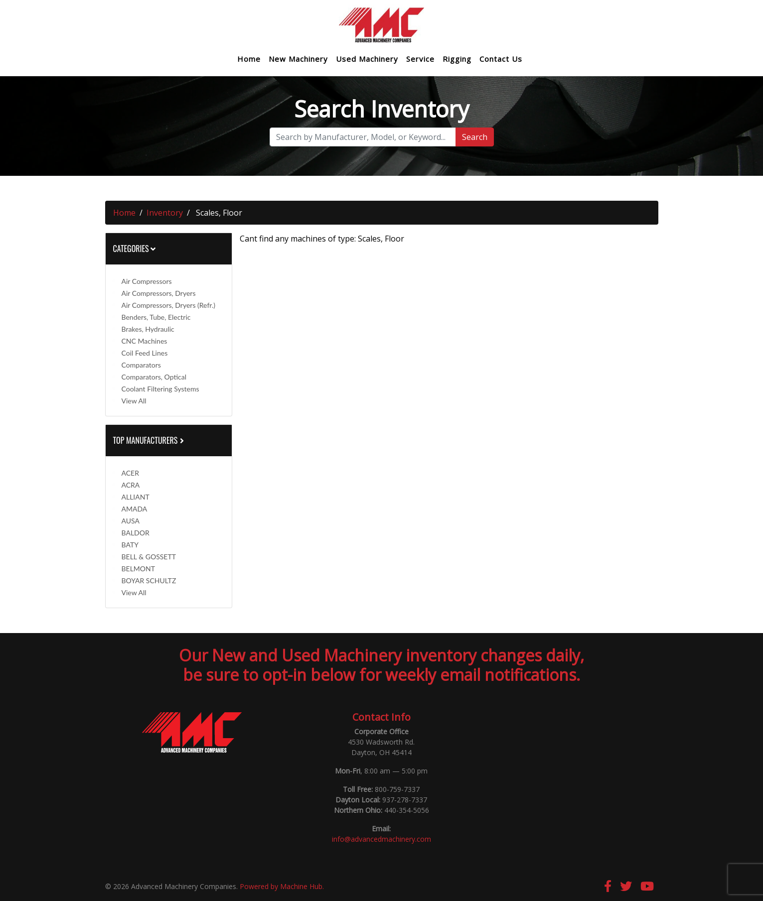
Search (474, 136)
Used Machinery (367, 59)
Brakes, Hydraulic (148, 329)
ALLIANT (136, 497)
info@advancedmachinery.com (381, 839)
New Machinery (298, 59)
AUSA (131, 520)
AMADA (135, 509)
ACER (130, 473)
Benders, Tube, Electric (156, 317)
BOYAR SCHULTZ (149, 580)
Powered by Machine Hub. (282, 886)
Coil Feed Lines (145, 353)
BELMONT (138, 568)
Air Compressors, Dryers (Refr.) (168, 305)
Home (249, 59)
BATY (130, 544)
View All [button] (134, 400)
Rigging (457, 59)
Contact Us (500, 59)
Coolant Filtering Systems (160, 389)
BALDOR (136, 532)
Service (420, 59)
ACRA (131, 485)
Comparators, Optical (154, 377)
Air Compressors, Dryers (159, 293)
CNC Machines (144, 341)
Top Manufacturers (149, 440)
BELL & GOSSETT (149, 556)
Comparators (141, 365)
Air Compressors (147, 281)
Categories (134, 249)
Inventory (165, 212)
